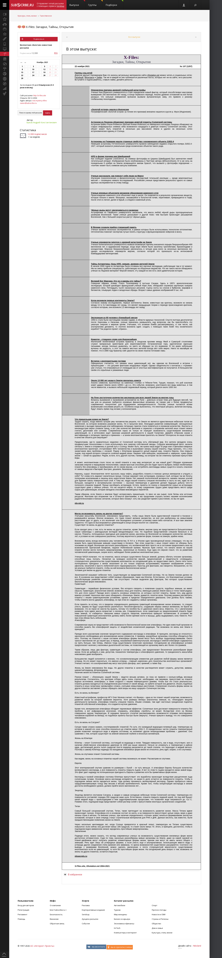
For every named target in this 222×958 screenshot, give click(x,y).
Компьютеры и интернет (125, 932)
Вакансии (54, 919)
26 (44, 75)
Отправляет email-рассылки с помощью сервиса (50, 4)
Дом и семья (157, 928)
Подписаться (38, 39)
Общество (156, 923)
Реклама (86, 905)
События (86, 923)
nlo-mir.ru (79, 503)
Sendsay (85, 914)
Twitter (99, 77)
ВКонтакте (89, 77)
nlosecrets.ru (81, 856)
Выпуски (77, 3)
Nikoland (197, 945)
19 (44, 72)
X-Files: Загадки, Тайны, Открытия (49, 27)
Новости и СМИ (158, 914)
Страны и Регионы (160, 919)
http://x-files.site (39, 95)
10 (33, 69)
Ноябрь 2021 (42, 62)
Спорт (154, 905)
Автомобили (119, 905)
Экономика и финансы (124, 923)
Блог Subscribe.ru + (58, 910)
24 (33, 75)
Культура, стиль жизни (27, 16)
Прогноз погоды (159, 910)
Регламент (22, 914)
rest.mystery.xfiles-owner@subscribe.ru (33, 101)
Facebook (79, 77)
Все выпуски (134, 37)
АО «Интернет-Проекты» (42, 946)
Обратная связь (57, 923)
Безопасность (56, 914)
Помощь (21, 919)
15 (22, 72)
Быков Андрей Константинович (41, 122)
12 (44, 69)
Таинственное (46, 16)
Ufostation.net (153, 75)
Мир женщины (120, 914)
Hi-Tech (117, 928)
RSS (56, 53)
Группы (95, 3)
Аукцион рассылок (90, 919)
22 (22, 75)
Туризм (117, 910)
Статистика (28, 130)
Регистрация (23, 910)
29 (22, 78)
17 (33, 72)
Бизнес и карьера (122, 919)
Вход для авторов (26, 905)
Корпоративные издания (93, 910)
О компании (55, 905)
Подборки (114, 3)
